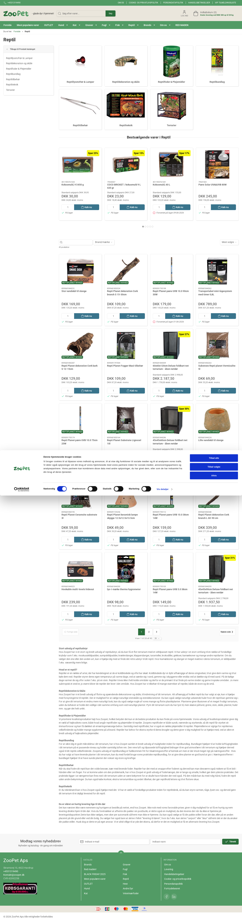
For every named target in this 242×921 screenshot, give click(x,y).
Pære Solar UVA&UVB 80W (212, 184)
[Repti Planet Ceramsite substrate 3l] (80, 494)
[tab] (143, 226)
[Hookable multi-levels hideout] (80, 569)
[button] (63, 25)
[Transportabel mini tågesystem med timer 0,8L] (217, 271)
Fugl (125, 869)
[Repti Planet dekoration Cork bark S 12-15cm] (80, 345)
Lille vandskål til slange (211, 440)
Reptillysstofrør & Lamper (19, 58)
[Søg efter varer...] (77, 242)
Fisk (125, 874)
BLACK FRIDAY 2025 (95, 874)
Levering (168, 869)
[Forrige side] (70, 632)
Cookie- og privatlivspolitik (143, 3)
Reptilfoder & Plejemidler (18, 68)
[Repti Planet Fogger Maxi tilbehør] (126, 345)
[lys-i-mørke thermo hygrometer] (126, 569)
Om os (121, 3)
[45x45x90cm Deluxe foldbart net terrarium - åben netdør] (217, 569)
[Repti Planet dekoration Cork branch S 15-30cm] (126, 271)
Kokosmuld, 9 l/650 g (73, 184)
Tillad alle (214, 883)
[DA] (28, 13)
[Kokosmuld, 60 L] (171, 164)
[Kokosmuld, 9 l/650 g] (80, 164)
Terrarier (10, 90)
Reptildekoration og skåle (19, 63)
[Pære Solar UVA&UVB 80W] (217, 164)
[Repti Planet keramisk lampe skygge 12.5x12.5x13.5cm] (126, 494)
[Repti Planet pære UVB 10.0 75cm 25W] (80, 420)
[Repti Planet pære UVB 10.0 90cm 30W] (171, 271)
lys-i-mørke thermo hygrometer (124, 589)
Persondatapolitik (173, 3)
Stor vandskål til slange (74, 291)
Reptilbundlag (13, 74)
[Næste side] (227, 632)
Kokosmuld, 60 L (161, 184)
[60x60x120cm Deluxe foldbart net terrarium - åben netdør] (171, 345)
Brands (88, 864)
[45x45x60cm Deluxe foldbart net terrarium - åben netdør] (171, 420)
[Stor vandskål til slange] (80, 271)
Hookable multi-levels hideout (78, 589)
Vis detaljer (163, 914)
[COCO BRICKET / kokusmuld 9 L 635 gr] (126, 164)
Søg (110, 13)
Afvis (214, 901)
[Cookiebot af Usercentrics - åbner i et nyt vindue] (21, 915)
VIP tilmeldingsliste (225, 3)
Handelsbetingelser (199, 3)
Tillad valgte (214, 892)
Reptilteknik (12, 84)
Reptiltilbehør (13, 79)
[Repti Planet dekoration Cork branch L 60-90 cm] (217, 494)
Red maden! (90, 869)
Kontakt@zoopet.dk (13, 874)
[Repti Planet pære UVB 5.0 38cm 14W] (171, 569)
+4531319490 (10, 871)
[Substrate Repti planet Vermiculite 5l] (217, 345)
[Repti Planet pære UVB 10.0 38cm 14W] (171, 494)
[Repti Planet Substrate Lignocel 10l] (126, 420)
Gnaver (126, 864)
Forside (17, 31)
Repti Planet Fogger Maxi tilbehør (125, 365)
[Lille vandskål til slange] (217, 420)
